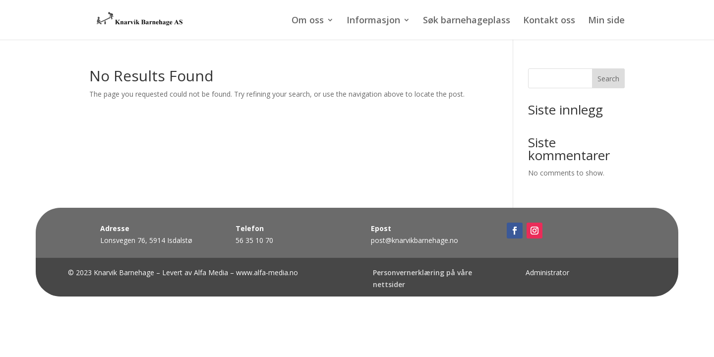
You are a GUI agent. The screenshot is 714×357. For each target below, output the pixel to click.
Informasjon (373, 21)
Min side (606, 21)
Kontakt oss (549, 21)
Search (608, 78)
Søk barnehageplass (466, 21)
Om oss (308, 21)
